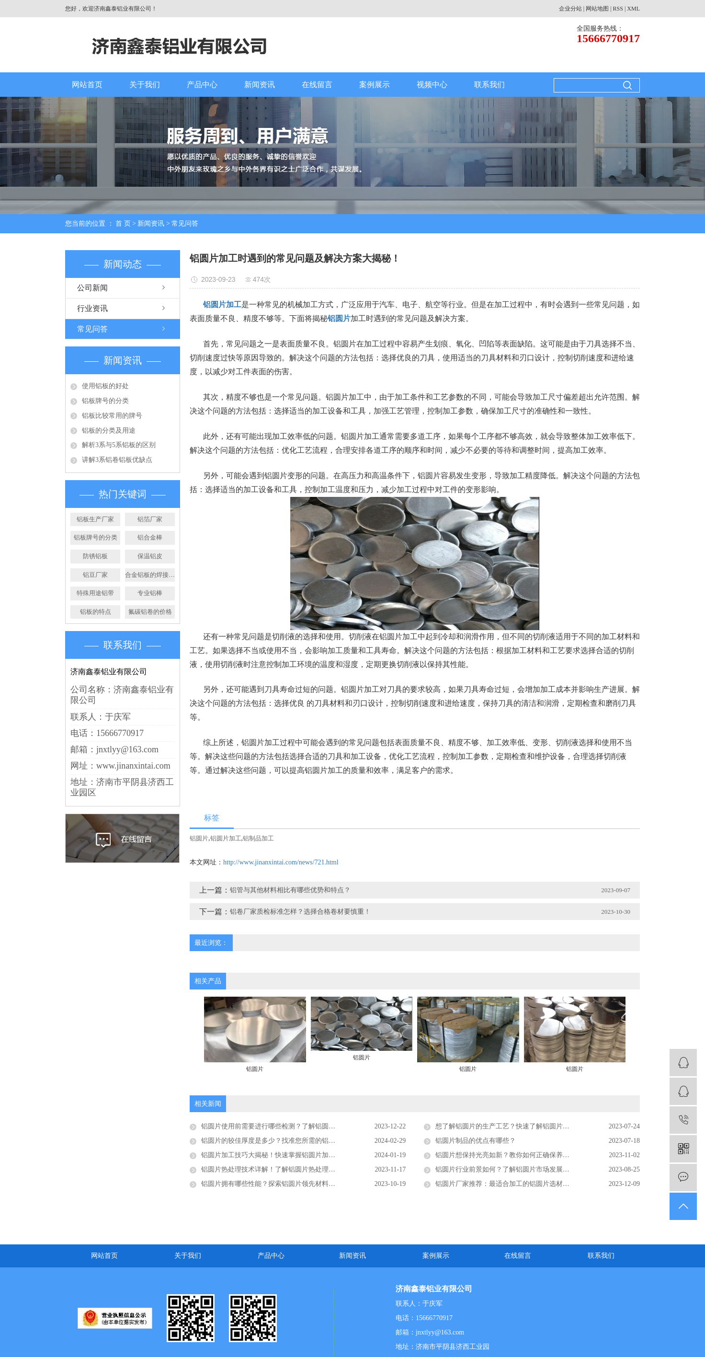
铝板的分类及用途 (109, 430)
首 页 (123, 223)
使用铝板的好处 (105, 386)
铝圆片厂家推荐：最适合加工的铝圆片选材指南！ (509, 1183)
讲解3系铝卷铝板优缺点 (117, 459)
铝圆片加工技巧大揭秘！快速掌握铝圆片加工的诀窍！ (281, 1155)
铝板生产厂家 (95, 519)
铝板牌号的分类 (105, 400)
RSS (618, 8)
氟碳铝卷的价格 (150, 611)
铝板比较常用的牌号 (112, 415)
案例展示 (374, 84)
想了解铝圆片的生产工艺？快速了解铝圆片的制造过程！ (519, 1126)
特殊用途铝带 (95, 593)
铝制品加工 (258, 838)
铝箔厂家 (149, 519)
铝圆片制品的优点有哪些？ (475, 1140)
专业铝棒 (149, 593)
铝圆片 (199, 838)
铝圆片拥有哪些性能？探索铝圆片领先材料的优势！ (278, 1183)
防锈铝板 (95, 556)
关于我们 (144, 84)
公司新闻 (92, 288)
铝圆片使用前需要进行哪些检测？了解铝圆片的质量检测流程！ (295, 1126)
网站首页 (87, 84)
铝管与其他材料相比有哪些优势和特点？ (290, 890)
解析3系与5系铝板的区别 (119, 444)
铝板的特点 (95, 611)
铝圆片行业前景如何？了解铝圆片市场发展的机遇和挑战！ (522, 1169)
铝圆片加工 (225, 838)
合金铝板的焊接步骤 (150, 574)
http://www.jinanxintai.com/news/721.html (281, 862)
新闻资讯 (259, 84)
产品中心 (202, 84)
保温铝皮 (149, 556)
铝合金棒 (149, 537)
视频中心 (432, 84)
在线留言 (317, 84)
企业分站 (570, 8)
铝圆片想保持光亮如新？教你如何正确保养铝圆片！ (512, 1155)
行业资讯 (92, 308)
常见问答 (184, 223)
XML (633, 8)
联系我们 (489, 84)
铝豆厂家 (95, 574)
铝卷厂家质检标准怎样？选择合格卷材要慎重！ (300, 911)
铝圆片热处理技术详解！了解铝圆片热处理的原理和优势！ (288, 1169)
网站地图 (597, 8)
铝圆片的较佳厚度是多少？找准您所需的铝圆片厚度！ (281, 1140)
